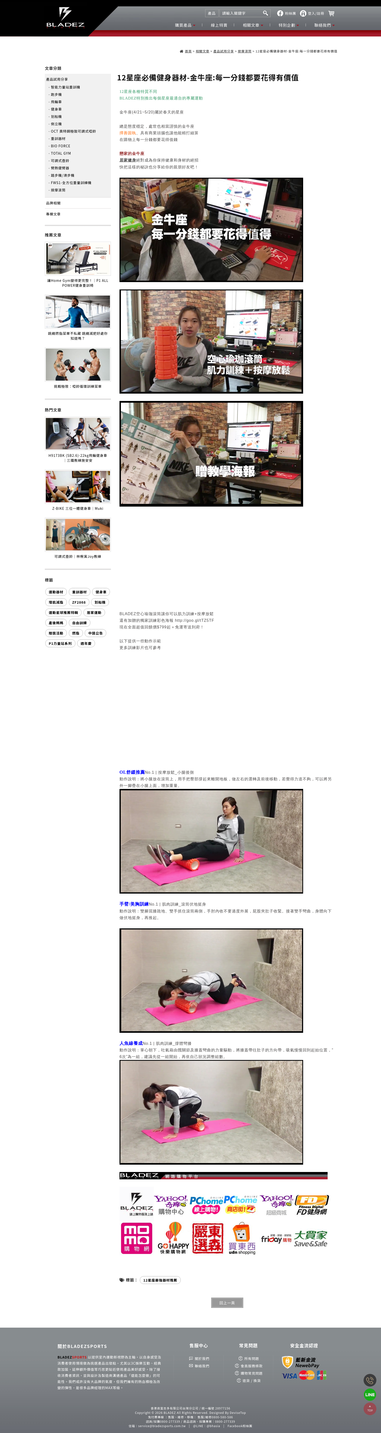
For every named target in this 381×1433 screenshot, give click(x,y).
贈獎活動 (56, 633)
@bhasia (213, 1426)
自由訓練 (79, 622)
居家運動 (94, 612)
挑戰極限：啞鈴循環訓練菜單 (78, 386)
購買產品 (183, 25)
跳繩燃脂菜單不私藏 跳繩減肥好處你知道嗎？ (78, 336)
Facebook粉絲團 (240, 1426)
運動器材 (56, 591)
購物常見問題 (252, 1373)
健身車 (56, 109)
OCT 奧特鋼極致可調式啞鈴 (73, 131)
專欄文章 (53, 214)
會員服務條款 (252, 1365)
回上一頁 (227, 1302)
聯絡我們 (322, 25)
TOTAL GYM (61, 153)
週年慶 (86, 643)
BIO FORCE (61, 145)
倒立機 (56, 123)
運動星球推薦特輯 (63, 612)
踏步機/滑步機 (63, 175)
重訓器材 (58, 138)
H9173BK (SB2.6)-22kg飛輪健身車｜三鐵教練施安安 (77, 458)
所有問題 (251, 1358)
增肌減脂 (56, 602)
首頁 (188, 51)
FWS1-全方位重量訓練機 (71, 182)
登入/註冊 (316, 13)
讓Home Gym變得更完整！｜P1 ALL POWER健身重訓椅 (77, 283)
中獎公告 (95, 633)
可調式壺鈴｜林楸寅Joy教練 (77, 556)
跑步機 (56, 94)
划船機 (56, 116)
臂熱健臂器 (60, 167)
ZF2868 (79, 602)
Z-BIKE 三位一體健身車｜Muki (78, 508)
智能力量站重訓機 (65, 87)
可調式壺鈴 (60, 160)
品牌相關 (53, 202)
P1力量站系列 (60, 643)
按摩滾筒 (244, 51)
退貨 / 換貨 (252, 1380)
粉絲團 (290, 13)
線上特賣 (219, 25)
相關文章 (251, 25)
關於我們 (202, 1358)
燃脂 (76, 633)
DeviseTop (238, 1412)
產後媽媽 (56, 622)
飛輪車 (56, 101)
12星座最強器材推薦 (160, 1280)
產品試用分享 (223, 51)
